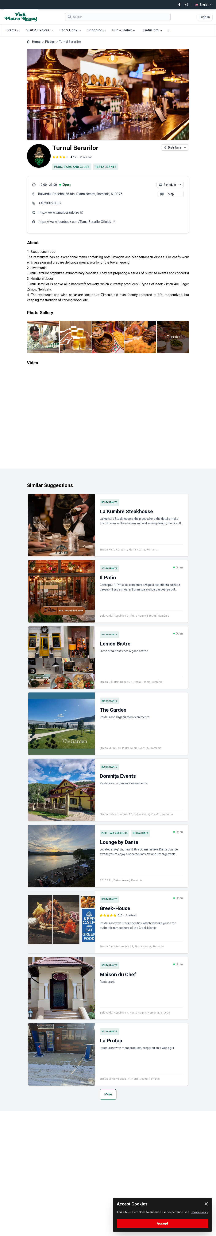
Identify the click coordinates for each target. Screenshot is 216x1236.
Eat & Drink (70, 30)
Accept (162, 1223)
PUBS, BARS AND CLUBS (72, 167)
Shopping (96, 30)
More (108, 1094)
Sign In (205, 17)
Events (12, 30)
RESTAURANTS (106, 167)
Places (50, 41)
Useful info (152, 30)
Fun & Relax (123, 30)
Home (36, 41)
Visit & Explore (39, 30)
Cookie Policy (199, 1212)
